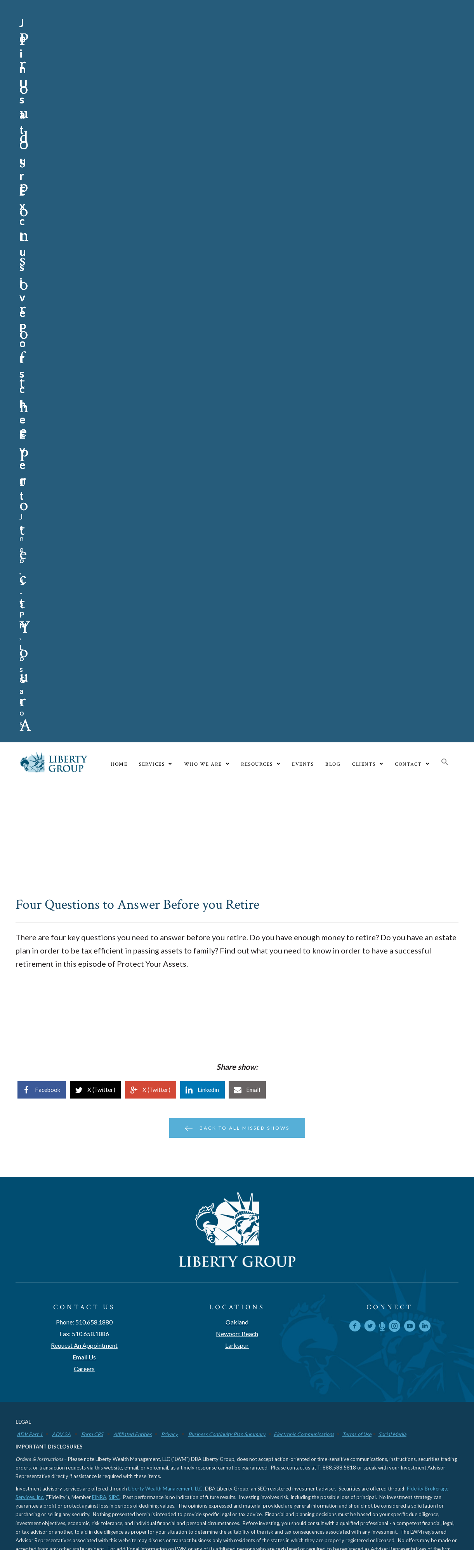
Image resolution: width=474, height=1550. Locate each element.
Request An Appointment (84, 692)
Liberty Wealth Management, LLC (165, 836)
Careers (84, 716)
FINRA (99, 845)
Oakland (237, 669)
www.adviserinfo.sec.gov (70, 905)
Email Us (84, 704)
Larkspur (237, 692)
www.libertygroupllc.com (174, 905)
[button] (445, 110)
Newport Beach (237, 681)
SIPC (114, 845)
